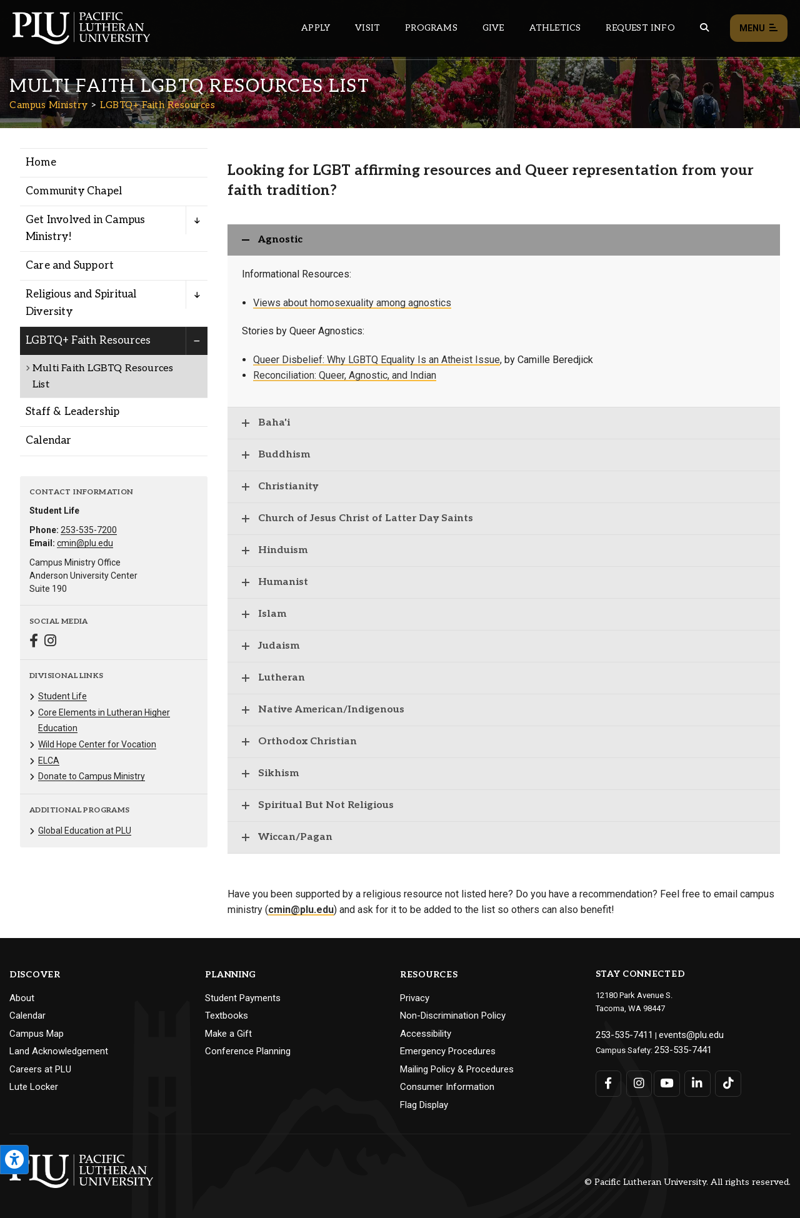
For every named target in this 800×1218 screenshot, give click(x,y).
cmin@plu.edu (85, 543)
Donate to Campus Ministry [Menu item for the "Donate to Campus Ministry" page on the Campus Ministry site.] (91, 776)
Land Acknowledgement (58, 1051)
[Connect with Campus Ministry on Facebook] (33, 642)
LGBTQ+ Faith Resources (157, 105)
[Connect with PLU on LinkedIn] (693, 1079)
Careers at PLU (40, 1069)
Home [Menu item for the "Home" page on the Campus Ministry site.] (41, 162)
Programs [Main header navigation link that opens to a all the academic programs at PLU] (431, 27)
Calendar (27, 1015)
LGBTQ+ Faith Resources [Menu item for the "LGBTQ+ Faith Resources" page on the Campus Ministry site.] (88, 340)
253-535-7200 (89, 530)
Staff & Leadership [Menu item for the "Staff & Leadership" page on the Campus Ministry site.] (73, 412)
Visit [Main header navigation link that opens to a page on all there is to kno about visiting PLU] (367, 27)
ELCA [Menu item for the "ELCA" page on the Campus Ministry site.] (48, 761)
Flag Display (424, 1105)
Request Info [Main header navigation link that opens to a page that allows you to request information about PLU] (640, 27)
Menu (758, 28)
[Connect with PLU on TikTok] (722, 1079)
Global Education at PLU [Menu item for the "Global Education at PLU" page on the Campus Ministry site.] (84, 831)
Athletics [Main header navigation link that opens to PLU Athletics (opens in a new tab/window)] (555, 27)
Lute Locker (33, 1086)
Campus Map (36, 1033)
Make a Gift (228, 1033)
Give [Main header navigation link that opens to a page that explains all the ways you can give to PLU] (493, 27)
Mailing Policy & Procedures (457, 1069)
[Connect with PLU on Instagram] (636, 1079)
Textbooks (226, 1015)
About (21, 998)
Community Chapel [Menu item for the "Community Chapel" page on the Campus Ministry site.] (74, 191)
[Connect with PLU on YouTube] (665, 1079)
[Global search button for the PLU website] (704, 27)
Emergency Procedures (448, 1051)
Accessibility (425, 1033)
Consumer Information (447, 1086)
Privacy (414, 998)
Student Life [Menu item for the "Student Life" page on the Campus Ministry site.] (62, 696)
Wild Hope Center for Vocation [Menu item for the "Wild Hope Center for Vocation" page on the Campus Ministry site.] (97, 744)
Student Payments (243, 998)
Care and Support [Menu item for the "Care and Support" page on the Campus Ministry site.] (70, 265)
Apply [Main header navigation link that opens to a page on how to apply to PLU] (315, 27)
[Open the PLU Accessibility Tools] (14, 1159)
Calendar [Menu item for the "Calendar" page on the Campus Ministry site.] (49, 440)
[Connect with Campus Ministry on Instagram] (50, 642)
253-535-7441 (678, 1047)
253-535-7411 (620, 1034)
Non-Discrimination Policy (453, 1015)
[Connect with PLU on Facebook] (608, 1079)
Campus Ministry (48, 105)
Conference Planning (248, 1051)
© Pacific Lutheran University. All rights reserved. (687, 1182)
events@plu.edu (679, 1034)
